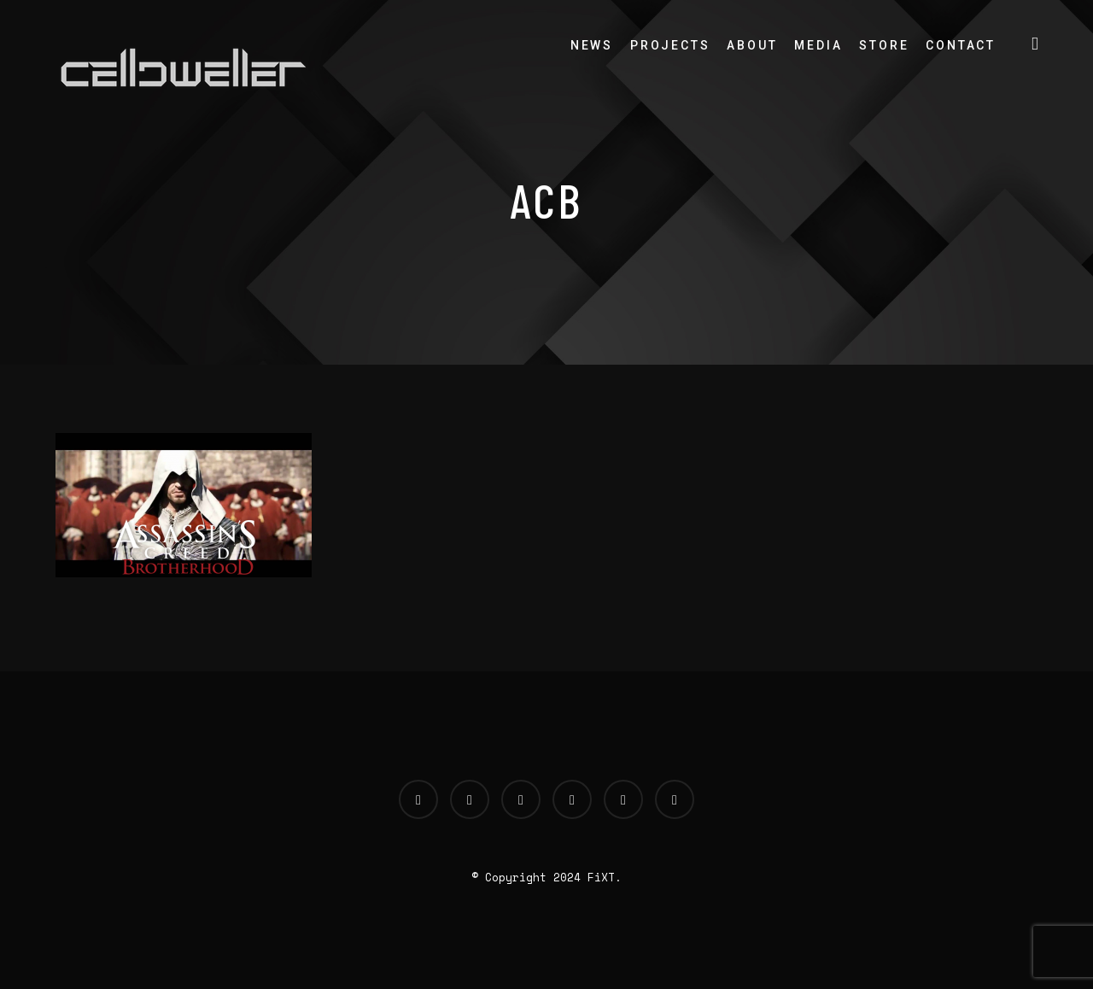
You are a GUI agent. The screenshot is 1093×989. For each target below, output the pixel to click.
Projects (670, 45)
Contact (961, 45)
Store (884, 45)
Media (818, 45)
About (752, 45)
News (591, 45)
